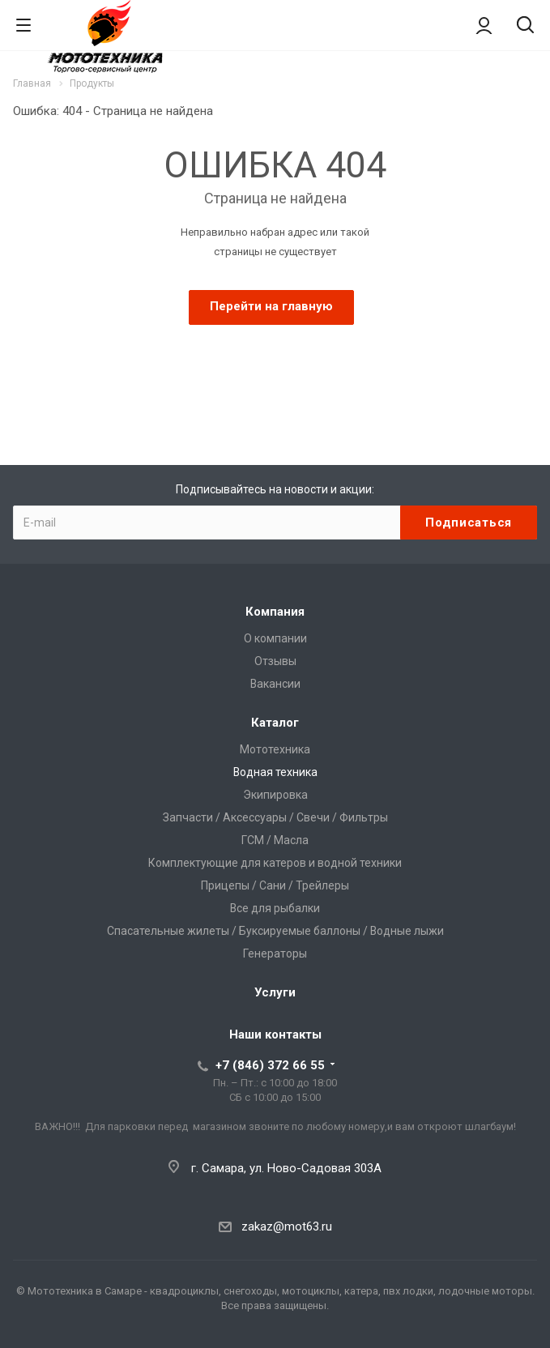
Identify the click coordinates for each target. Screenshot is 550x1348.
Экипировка (275, 794)
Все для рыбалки (275, 908)
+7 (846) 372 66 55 (270, 1065)
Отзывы (275, 661)
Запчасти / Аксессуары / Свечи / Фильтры (275, 817)
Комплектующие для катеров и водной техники (275, 862)
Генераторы (275, 953)
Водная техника (275, 772)
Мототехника (275, 749)
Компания (275, 611)
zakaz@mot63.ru (286, 1226)
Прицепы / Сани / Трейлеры (275, 885)
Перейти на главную (271, 306)
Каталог (275, 722)
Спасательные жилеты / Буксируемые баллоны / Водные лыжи (275, 930)
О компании (275, 638)
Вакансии (275, 683)
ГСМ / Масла (275, 840)
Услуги (275, 992)
